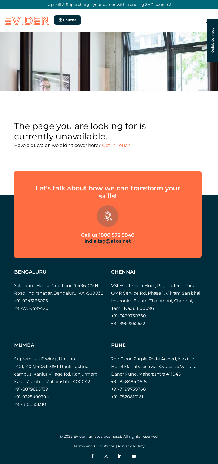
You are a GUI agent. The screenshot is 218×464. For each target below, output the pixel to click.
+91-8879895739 (31, 389)
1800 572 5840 (116, 235)
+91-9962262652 (128, 323)
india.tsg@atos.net (107, 241)
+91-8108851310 (30, 404)
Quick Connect (212, 40)
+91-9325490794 (31, 396)
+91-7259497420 (31, 308)
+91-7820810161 (127, 396)
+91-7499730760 (128, 315)
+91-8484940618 (129, 381)
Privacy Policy (131, 446)
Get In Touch (116, 145)
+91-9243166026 (31, 300)
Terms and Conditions (94, 446)
